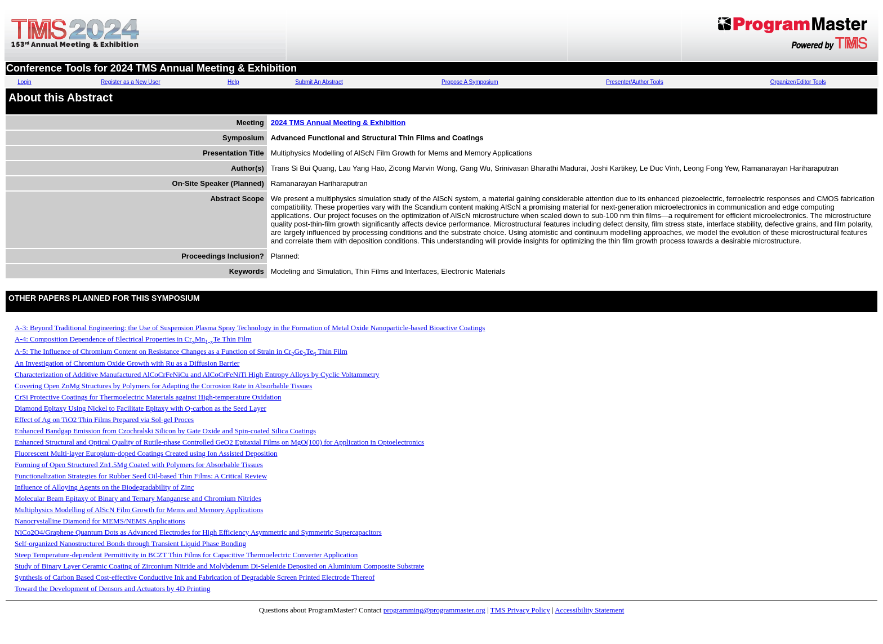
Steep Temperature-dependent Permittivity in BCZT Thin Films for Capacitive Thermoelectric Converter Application (186, 554)
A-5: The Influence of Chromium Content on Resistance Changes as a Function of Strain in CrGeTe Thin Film (181, 351)
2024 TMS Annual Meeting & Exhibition (338, 122)
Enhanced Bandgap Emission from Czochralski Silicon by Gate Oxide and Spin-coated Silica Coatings (165, 431)
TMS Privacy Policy (520, 610)
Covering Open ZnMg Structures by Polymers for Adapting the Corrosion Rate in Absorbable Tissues (163, 385)
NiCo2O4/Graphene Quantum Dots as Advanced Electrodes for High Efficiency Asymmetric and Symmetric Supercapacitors (198, 532)
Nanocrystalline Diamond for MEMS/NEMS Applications (100, 521)
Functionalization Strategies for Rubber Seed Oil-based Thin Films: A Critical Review (141, 476)
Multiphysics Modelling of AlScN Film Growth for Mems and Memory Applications (139, 509)
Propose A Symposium (470, 82)
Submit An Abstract (319, 82)
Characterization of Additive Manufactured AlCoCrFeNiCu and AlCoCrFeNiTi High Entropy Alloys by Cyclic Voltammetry (197, 374)
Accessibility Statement (589, 610)
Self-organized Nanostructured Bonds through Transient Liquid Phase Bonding (130, 543)
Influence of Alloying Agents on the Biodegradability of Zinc (104, 487)
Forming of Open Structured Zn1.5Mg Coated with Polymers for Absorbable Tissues (139, 464)
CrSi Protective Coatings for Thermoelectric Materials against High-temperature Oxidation (148, 397)
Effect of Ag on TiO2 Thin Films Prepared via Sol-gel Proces (104, 419)
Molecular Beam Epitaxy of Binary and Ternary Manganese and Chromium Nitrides (138, 498)
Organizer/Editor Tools (798, 82)
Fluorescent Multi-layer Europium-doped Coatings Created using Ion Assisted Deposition (146, 453)
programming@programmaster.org (434, 610)
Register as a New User (130, 82)
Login (24, 82)
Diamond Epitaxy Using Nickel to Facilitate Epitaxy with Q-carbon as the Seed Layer (140, 408)
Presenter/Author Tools (634, 82)
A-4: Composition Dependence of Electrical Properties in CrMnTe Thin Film (133, 339)
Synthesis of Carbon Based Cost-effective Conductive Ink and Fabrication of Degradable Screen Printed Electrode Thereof (194, 577)
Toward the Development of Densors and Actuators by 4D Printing (113, 588)
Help (233, 82)
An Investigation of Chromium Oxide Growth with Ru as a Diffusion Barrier (127, 363)
